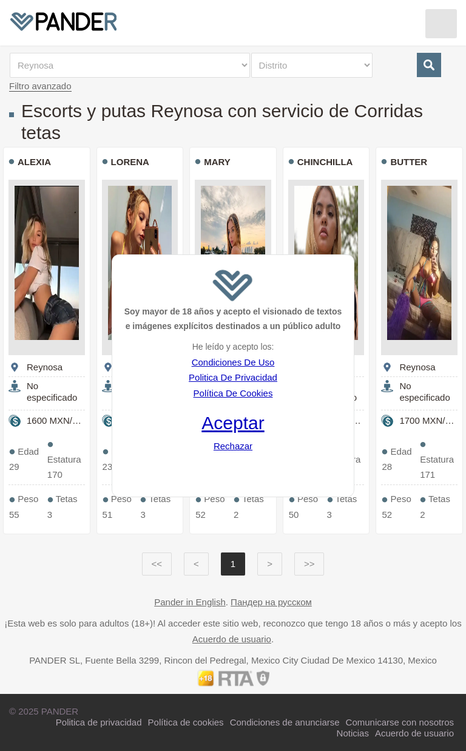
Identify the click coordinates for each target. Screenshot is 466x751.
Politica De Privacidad (233, 377)
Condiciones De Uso (233, 362)
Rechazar (233, 446)
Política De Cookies (233, 393)
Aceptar (232, 423)
